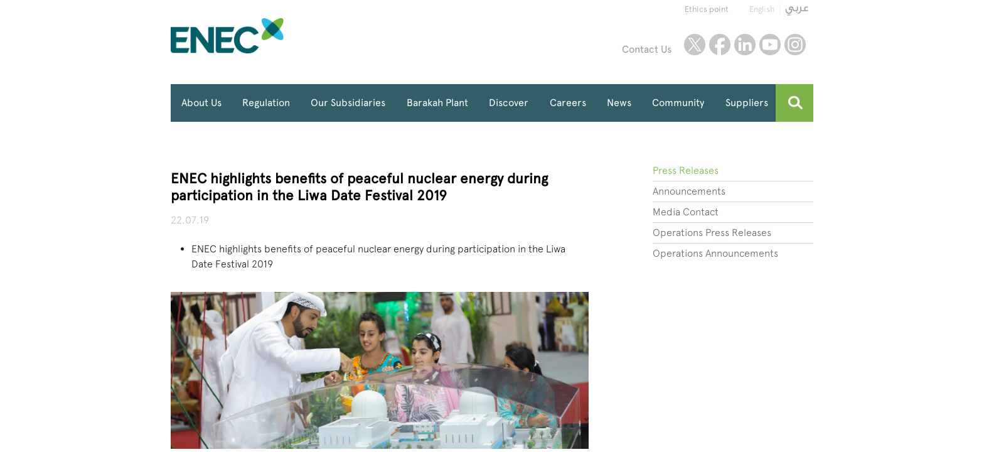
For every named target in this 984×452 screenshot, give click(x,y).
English (761, 9)
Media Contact (686, 212)
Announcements (689, 191)
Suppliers (746, 103)
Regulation (266, 103)
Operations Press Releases (712, 233)
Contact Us (646, 49)
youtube (770, 44)
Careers (568, 103)
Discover (508, 103)
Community (678, 103)
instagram (795, 44)
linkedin (745, 44)
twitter (694, 44)
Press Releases (686, 170)
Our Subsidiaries (348, 103)
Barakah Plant (437, 103)
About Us (201, 103)
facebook (719, 44)
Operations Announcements (715, 253)
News (619, 103)
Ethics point (707, 9)
